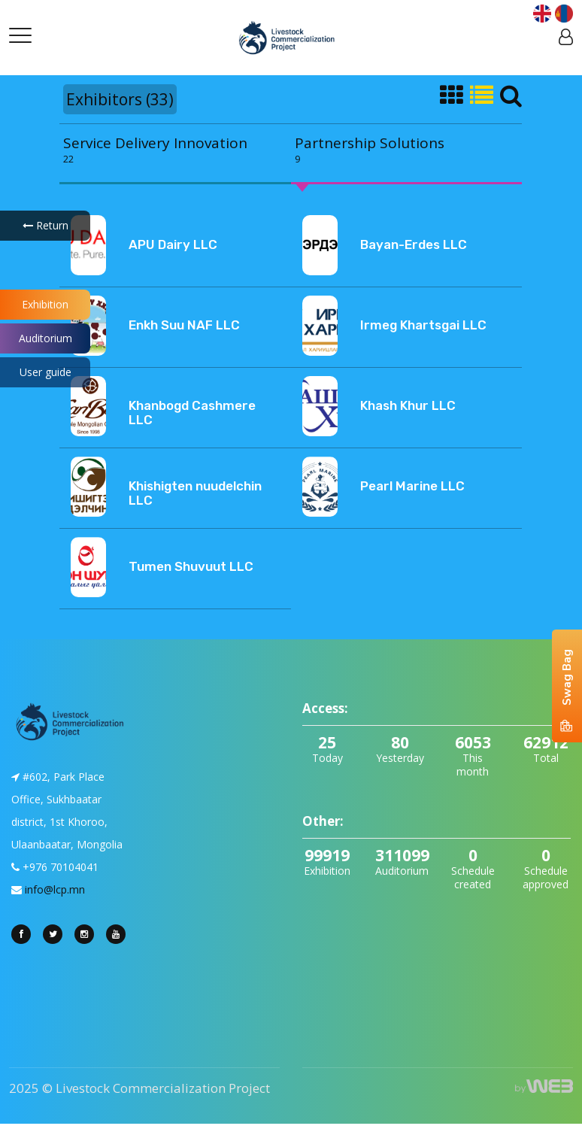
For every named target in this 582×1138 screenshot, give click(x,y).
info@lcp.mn (55, 889)
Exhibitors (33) (120, 99)
